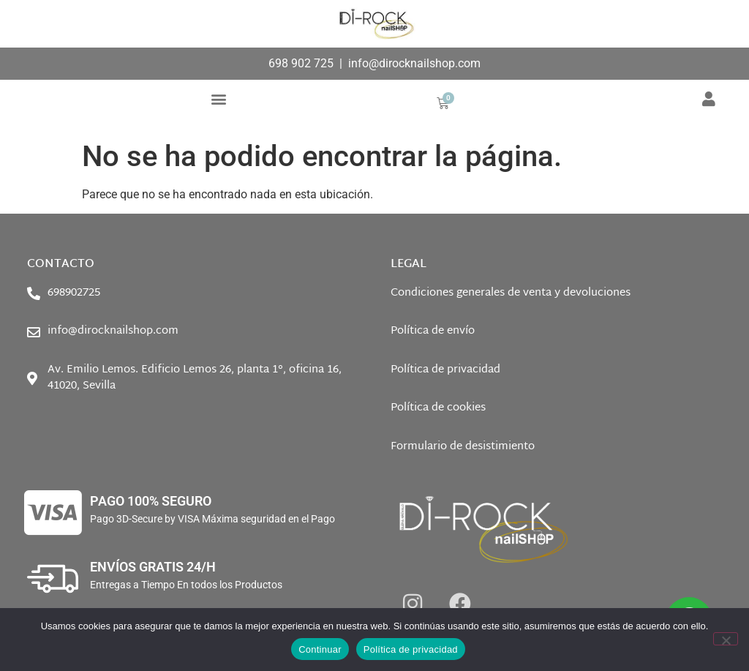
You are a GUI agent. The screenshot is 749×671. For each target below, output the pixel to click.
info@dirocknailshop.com (414, 63)
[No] (725, 638)
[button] (219, 99)
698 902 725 (301, 63)
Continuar (320, 649)
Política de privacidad (411, 649)
